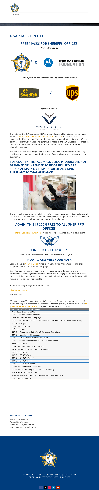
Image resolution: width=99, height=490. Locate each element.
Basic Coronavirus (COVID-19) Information (28, 346)
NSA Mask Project (19, 323)
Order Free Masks (49, 250)
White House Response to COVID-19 (26, 372)
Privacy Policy (54, 474)
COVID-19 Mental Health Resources (26, 315)
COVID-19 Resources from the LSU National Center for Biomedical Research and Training (47, 320)
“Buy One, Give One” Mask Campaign (26, 317)
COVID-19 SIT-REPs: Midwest (23, 358)
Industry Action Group (21, 326)
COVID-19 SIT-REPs (19, 352)
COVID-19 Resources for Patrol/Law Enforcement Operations (36, 332)
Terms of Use (69, 474)
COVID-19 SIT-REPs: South (22, 361)
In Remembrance (19, 329)
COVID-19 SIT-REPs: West (21, 355)
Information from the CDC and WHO (26, 366)
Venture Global (31, 264)
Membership (29, 474)
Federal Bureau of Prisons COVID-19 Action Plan (31, 349)
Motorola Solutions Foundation (31, 136)
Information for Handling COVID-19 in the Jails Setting (33, 369)
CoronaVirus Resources (21, 378)
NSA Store (65, 477)
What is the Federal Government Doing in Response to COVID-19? (37, 375)
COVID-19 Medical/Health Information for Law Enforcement (35, 341)
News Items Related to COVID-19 (24, 312)
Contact (41, 474)
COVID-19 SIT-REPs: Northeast (23, 364)
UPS (60, 136)
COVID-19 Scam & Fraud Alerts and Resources (30, 338)
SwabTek (50, 136)
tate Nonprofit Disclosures (44, 477)
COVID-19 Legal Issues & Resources (26, 335)
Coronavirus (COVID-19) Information (25, 309)
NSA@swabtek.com (18, 290)
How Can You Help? (19, 343)
